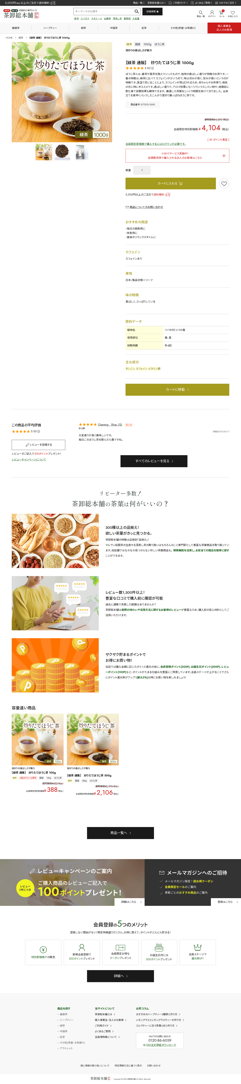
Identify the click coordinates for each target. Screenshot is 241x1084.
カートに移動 (175, 389)
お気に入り (233, 14)
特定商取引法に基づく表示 (128, 1065)
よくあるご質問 (200, 3)
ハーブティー (50, 28)
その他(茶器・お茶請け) (183, 28)
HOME (9, 37)
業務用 (127, 18)
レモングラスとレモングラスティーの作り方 (158, 1020)
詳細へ (119, 976)
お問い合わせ (153, 1065)
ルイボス (85, 18)
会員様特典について (106, 1037)
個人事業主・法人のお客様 (109, 1020)
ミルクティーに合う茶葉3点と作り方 (155, 1026)
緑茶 (83, 28)
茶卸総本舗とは (155, 3)
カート (222, 14)
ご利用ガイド (177, 3)
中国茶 (114, 28)
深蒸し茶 (117, 18)
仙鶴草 (107, 18)
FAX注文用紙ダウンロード (159, 1045)
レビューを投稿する (41, 445)
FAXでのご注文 (224, 3)
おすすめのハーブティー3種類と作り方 (156, 1014)
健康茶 (16, 28)
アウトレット (66, 1048)
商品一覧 (137, 3)
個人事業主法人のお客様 (224, 28)
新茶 (76, 18)
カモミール (96, 18)
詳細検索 (152, 11)
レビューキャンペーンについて (29, 460)
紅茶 (144, 28)
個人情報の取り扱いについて (95, 1065)
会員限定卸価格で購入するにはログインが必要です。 (156, 144)
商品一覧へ (118, 833)
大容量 (135, 18)
